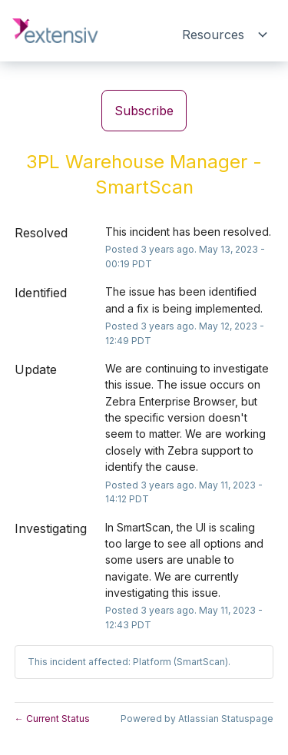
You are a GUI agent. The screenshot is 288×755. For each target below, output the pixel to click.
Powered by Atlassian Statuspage (197, 718)
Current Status (52, 718)
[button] (144, 110)
